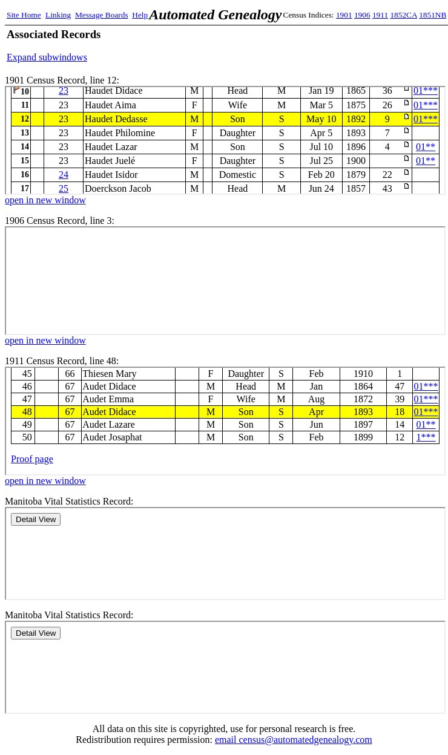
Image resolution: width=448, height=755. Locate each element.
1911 (380, 14)
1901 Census (225, 140)
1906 (362, 14)
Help (140, 14)
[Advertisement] (299, 45)
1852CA (403, 14)
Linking (58, 14)
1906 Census (225, 280)
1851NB (432, 14)
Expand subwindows (47, 57)
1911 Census (225, 421)
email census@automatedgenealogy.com (293, 739)
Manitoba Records (225, 553)
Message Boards (101, 14)
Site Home (24, 14)
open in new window (45, 200)
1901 (344, 14)
